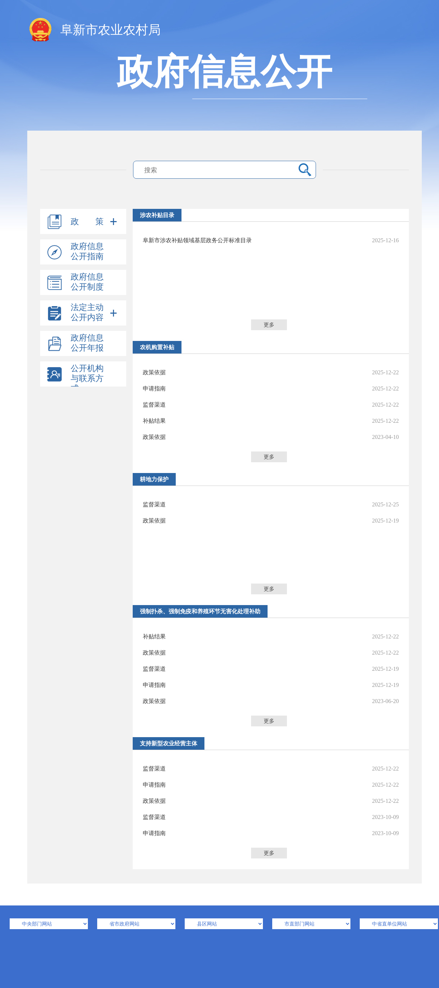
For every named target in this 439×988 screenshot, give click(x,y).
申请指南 (271, 388)
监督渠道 (271, 405)
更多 (269, 325)
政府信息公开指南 (87, 251)
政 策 (87, 221)
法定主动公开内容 (87, 312)
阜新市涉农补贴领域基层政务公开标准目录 (271, 240)
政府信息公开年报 (87, 342)
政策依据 (271, 372)
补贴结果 (271, 421)
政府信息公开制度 (87, 281)
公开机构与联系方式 (87, 378)
